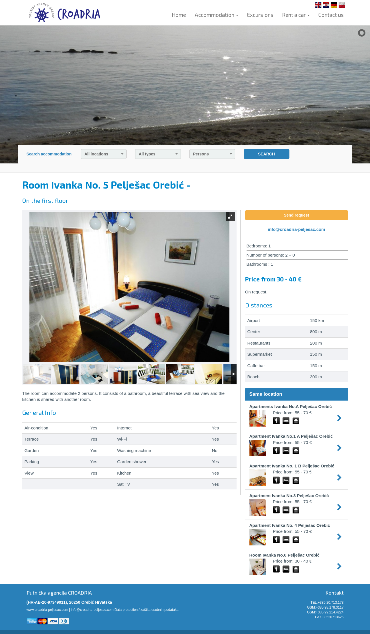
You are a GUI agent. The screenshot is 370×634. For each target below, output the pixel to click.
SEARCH (266, 154)
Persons (212, 154)
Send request (296, 215)
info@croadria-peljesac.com (296, 229)
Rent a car (296, 14)
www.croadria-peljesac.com (47, 610)
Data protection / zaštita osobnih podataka (147, 610)
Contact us (331, 14)
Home (179, 14)
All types (158, 154)
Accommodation (216, 14)
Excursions (260, 14)
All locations (104, 154)
